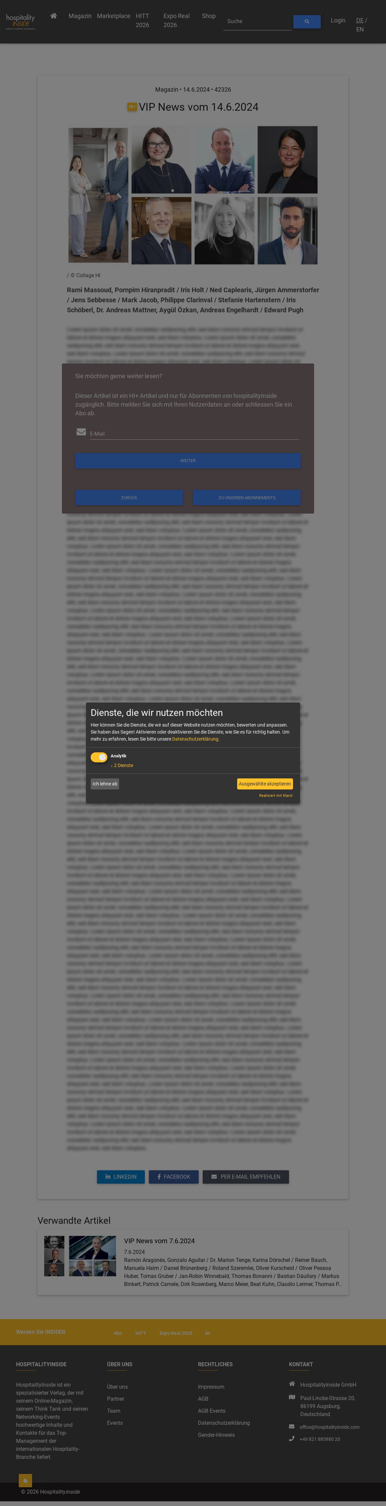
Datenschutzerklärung (195, 739)
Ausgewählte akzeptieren (265, 783)
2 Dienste (122, 765)
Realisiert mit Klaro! (276, 795)
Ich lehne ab (105, 783)
